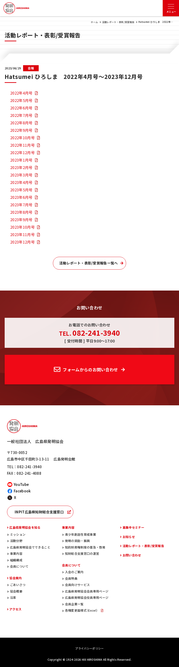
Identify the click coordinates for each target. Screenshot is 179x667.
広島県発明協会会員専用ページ (86, 591)
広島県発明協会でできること (30, 547)
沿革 (13, 597)
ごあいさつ (18, 584)
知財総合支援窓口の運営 (82, 553)
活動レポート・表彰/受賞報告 (118, 22)
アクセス (15, 609)
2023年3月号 (21, 175)
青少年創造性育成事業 (80, 534)
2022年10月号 (22, 137)
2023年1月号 (21, 160)
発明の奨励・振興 (77, 540)
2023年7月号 (21, 204)
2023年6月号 (21, 197)
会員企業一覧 (74, 604)
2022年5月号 (21, 100)
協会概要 (16, 591)
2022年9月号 (21, 130)
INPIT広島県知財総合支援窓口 (39, 512)
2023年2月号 (21, 167)
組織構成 (16, 560)
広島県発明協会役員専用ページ (86, 597)
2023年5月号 (21, 190)
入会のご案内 (74, 572)
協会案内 (15, 578)
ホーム (94, 22)
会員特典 (71, 578)
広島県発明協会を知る (24, 527)
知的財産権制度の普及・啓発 (85, 547)
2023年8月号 (21, 212)
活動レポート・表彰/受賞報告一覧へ (88, 263)
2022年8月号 (21, 122)
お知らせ (129, 537)
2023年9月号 (21, 219)
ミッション (18, 534)
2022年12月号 (22, 152)
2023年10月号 (22, 227)
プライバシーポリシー (89, 648)
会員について (19, 566)
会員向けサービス (77, 584)
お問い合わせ (132, 555)
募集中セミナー (133, 527)
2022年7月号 (21, 115)
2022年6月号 (21, 108)
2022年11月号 (22, 145)
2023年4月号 (21, 182)
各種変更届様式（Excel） (82, 610)
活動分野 (16, 540)
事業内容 (16, 553)
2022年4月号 (21, 93)
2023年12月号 (22, 242)
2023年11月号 (22, 234)
